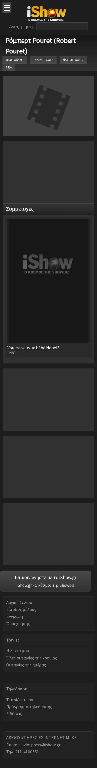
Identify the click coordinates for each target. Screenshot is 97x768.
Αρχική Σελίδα (19, 602)
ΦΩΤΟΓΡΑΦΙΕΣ (73, 60)
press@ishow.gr (46, 745)
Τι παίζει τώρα (19, 700)
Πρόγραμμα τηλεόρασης (29, 706)
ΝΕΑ (9, 67)
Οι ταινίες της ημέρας (26, 665)
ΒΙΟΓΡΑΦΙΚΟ (15, 60)
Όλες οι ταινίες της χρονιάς (31, 658)
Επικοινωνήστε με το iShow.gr (45, 577)
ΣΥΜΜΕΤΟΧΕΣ (43, 60)
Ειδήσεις (14, 713)
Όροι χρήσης (18, 623)
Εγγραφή (14, 616)
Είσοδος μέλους (21, 609)
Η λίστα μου (17, 650)
